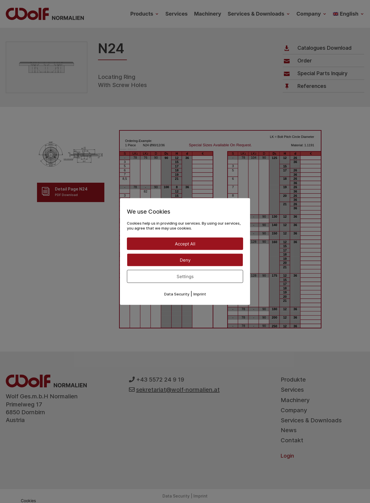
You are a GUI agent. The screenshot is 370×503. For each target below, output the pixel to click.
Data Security (176, 293)
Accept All (185, 243)
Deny (185, 259)
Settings (185, 276)
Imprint (199, 293)
